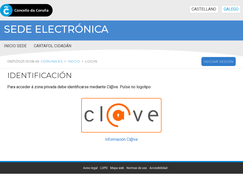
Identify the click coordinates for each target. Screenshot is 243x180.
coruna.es (52, 61)
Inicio (74, 61)
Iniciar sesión (218, 61)
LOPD (104, 168)
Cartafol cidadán (52, 46)
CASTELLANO (204, 9)
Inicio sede (15, 46)
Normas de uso (137, 168)
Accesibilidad (158, 168)
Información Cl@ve (121, 139)
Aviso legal (90, 168)
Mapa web (117, 168)
